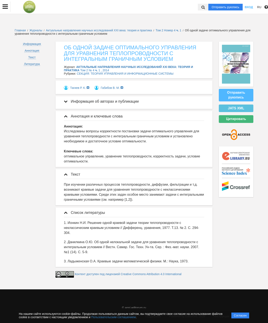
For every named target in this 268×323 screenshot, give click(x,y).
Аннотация (32, 50)
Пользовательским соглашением (113, 317)
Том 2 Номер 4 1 (169, 30)
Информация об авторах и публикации (101, 101)
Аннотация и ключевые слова (93, 116)
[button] (5, 6)
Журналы (36, 30)
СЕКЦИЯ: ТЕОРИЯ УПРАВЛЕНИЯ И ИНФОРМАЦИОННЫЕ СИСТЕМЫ (125, 73)
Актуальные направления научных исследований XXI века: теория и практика (99, 30)
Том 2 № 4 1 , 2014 (94, 70)
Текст (32, 57)
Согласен (240, 315)
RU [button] (259, 7)
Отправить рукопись (225, 7)
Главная (20, 30)
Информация (32, 44)
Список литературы (84, 213)
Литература (32, 64)
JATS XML (236, 108)
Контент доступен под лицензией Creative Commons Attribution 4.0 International (128, 274)
